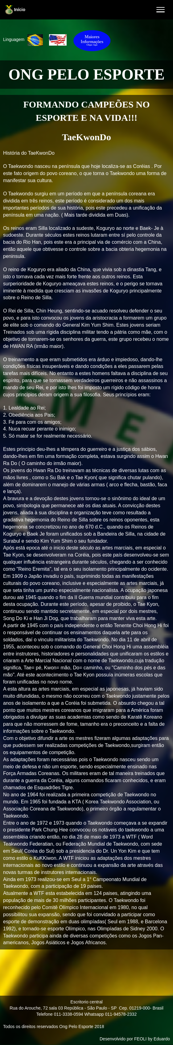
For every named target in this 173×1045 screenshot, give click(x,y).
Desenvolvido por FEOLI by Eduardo (135, 1038)
